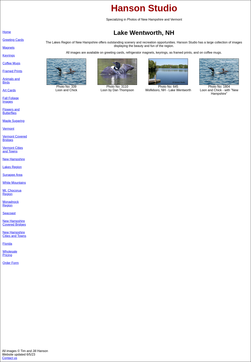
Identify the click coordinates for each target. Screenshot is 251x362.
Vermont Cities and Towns (13, 149)
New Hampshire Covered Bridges (14, 222)
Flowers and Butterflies (11, 111)
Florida (7, 243)
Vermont (8, 128)
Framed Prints (12, 71)
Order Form (11, 263)
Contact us (9, 358)
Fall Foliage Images (11, 99)
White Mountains (14, 182)
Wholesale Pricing (10, 253)
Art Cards (9, 90)
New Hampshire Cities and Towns (14, 234)
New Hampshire (14, 159)
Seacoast (9, 213)
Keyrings (9, 55)
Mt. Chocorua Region (12, 192)
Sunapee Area (12, 174)
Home (7, 32)
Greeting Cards (13, 39)
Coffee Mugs (11, 63)
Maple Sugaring (13, 120)
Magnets (8, 47)
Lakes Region (12, 167)
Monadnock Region (11, 203)
